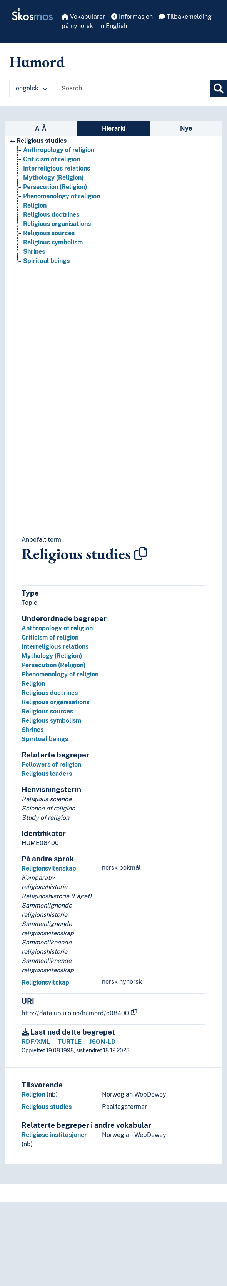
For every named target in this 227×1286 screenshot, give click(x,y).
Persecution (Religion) (53, 665)
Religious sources (47, 711)
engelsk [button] (31, 88)
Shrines (32, 729)
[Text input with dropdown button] (133, 88)
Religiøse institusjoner (54, 1135)
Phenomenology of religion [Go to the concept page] (61, 196)
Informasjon (132, 16)
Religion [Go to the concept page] (35, 205)
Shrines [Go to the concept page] (34, 251)
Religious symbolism (51, 720)
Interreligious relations (55, 646)
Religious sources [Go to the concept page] (49, 233)
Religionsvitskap (45, 982)
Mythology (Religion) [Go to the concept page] (53, 177)
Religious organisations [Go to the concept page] (57, 224)
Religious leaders (47, 773)
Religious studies (47, 1106)
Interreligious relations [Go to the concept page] (56, 168)
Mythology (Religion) (52, 656)
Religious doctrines (50, 693)
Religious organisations (55, 702)
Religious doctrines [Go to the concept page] (51, 214)
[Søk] (218, 88)
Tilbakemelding (185, 16)
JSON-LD (102, 1041)
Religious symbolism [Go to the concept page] (53, 242)
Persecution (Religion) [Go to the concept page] (55, 187)
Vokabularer (83, 16)
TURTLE (70, 1041)
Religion (33, 683)
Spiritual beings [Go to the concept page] (46, 261)
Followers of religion (51, 764)
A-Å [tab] (41, 128)
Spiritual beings (45, 739)
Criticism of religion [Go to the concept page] (51, 159)
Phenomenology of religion (60, 674)
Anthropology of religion (57, 628)
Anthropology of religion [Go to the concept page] (58, 150)
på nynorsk (77, 26)
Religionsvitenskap (49, 868)
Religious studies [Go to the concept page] (42, 140)
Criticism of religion (50, 637)
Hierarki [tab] (113, 128)
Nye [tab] (186, 128)
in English (113, 26)
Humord (37, 62)
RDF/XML (36, 1041)
